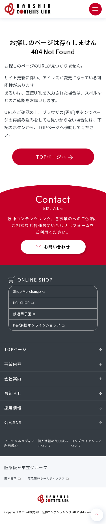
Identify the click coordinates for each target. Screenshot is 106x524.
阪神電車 (10, 478)
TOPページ (53, 349)
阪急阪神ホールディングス (46, 478)
